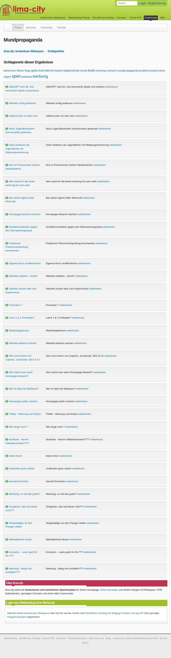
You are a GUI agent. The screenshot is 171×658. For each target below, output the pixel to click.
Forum (17, 27)
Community (151, 17)
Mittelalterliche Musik (18, 539)
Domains (122, 17)
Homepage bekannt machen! (22, 214)
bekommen (10, 70)
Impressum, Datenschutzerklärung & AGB (135, 638)
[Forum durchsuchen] (127, 3)
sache (161, 70)
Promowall (46, 27)
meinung (101, 70)
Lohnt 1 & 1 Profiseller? (19, 317)
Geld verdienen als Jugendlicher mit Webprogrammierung (17, 149)
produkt (153, 70)
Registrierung (157, 3)
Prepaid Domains (16, 617)
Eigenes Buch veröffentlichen (23, 263)
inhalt (40, 70)
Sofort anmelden (109, 589)
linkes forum (13, 455)
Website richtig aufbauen (20, 103)
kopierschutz (71, 70)
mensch (111, 70)
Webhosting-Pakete (79, 17)
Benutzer (31, 27)
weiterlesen (112, 86)
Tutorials (61, 27)
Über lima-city (96, 638)
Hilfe (162, 17)
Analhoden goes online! (19, 468)
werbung (40, 76)
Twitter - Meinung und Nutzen (23, 414)
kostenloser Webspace (53, 17)
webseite (26, 76)
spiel (16, 76)
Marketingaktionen (17, 330)
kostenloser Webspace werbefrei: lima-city (36, 10)
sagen (7, 76)
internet (49, 70)
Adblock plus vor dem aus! (21, 115)
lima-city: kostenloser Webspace (24, 51)
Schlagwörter (56, 51)
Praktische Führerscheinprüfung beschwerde (16, 247)
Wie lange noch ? (16, 426)
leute (91, 70)
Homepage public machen (21, 401)
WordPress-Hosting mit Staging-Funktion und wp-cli (114, 613)
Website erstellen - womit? (21, 276)
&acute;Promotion (16, 481)
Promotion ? (13, 305)
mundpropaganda (127, 70)
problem (143, 70)
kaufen (59, 70)
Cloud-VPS (136, 17)
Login (142, 3)
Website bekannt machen (21, 343)
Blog (108, 638)
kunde (83, 70)
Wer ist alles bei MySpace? (21, 388)
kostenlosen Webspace (36, 613)
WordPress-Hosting (103, 17)
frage (27, 70)
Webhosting (10, 638)
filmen (20, 70)
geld (34, 70)
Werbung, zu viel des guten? (22, 494)
